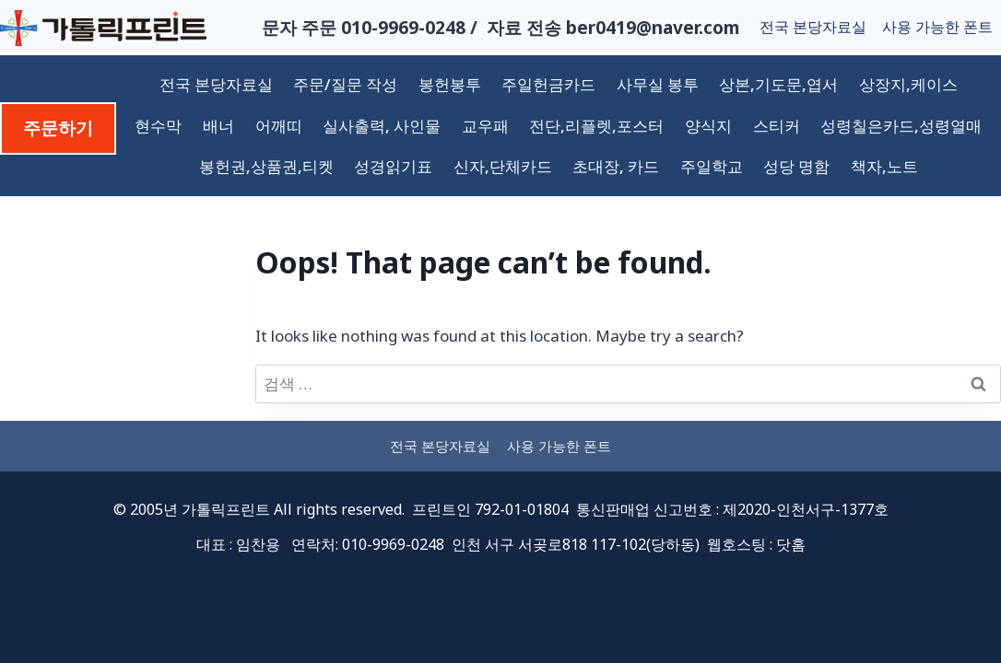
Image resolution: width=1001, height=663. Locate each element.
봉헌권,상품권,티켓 (266, 166)
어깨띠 (278, 125)
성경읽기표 (393, 166)
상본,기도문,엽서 (778, 84)
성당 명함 (796, 166)
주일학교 (711, 166)
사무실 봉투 (658, 84)
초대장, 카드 (615, 166)
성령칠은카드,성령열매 (901, 125)
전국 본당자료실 (813, 27)
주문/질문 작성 (345, 84)
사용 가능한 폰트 (937, 27)
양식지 (708, 125)
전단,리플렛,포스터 (596, 125)
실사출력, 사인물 (382, 125)
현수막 (158, 125)
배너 (218, 125)
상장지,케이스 (908, 84)
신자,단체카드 (502, 166)
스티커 (776, 125)
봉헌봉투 (449, 84)
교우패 (485, 125)
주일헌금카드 (548, 84)
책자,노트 (884, 166)
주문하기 (58, 128)
